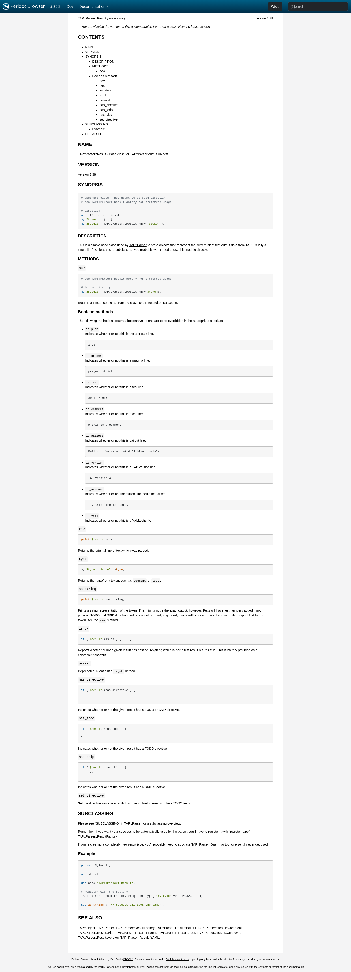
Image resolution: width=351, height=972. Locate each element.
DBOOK (128, 959)
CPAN (120, 18)
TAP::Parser (137, 245)
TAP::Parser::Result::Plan (96, 932)
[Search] (318, 6)
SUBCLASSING (96, 124)
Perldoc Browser (24, 6)
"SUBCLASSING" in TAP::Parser (118, 823)
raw (102, 81)
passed (104, 100)
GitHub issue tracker (177, 959)
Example (98, 129)
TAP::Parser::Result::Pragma (136, 932)
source (112, 18)
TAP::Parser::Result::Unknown (218, 932)
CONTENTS (91, 37)
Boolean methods (104, 76)
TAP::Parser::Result (92, 18)
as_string (105, 90)
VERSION (92, 52)
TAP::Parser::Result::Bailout (176, 928)
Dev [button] (70, 6)
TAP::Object (86, 928)
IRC (222, 967)
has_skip (105, 114)
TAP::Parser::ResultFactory (135, 928)
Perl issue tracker (188, 967)
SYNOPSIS (93, 56)
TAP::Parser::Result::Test (177, 932)
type (102, 85)
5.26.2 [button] (55, 6)
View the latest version (194, 26)
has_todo (106, 110)
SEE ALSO (93, 134)
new (102, 71)
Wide (275, 6)
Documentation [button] (92, 6)
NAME (89, 47)
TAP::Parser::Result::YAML (139, 937)
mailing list (210, 967)
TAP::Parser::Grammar (207, 844)
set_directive (108, 119)
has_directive (108, 105)
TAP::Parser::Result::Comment (220, 928)
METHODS (100, 66)
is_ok (103, 95)
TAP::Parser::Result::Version (98, 937)
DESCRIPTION (103, 61)
